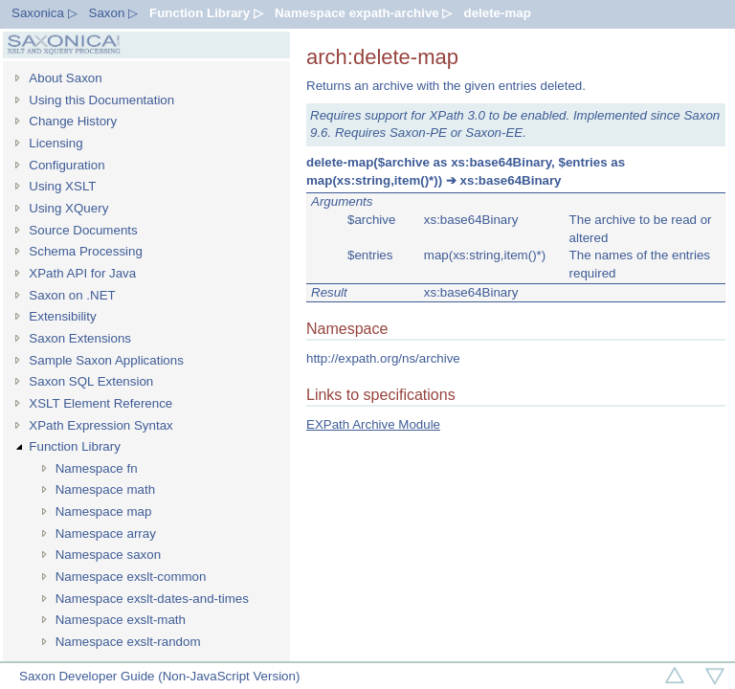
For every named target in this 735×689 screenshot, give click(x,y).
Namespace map (104, 511)
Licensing (55, 143)
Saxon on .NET (72, 295)
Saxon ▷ (114, 13)
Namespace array (106, 533)
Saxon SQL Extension (91, 381)
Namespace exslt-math (121, 619)
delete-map (496, 13)
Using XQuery (68, 208)
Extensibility (62, 316)
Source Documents (83, 230)
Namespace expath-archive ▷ (364, 13)
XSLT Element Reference (100, 403)
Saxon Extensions (80, 338)
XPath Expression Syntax (100, 425)
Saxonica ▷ (44, 13)
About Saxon (65, 78)
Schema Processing (86, 251)
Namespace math (105, 489)
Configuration (66, 165)
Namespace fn (97, 468)
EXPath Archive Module (373, 424)
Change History (73, 121)
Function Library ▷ (206, 13)
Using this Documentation (101, 100)
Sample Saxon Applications (106, 360)
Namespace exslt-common (131, 576)
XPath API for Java (82, 273)
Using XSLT (62, 186)
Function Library (75, 446)
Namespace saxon (108, 554)
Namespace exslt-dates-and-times (152, 598)
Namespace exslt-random (128, 641)
